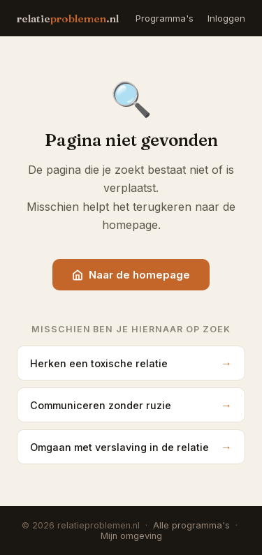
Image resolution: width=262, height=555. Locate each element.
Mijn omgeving (131, 536)
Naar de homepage (131, 274)
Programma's (165, 18)
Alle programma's (191, 525)
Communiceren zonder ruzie (131, 405)
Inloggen (226, 18)
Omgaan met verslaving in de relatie (131, 447)
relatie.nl (68, 18)
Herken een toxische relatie (131, 363)
